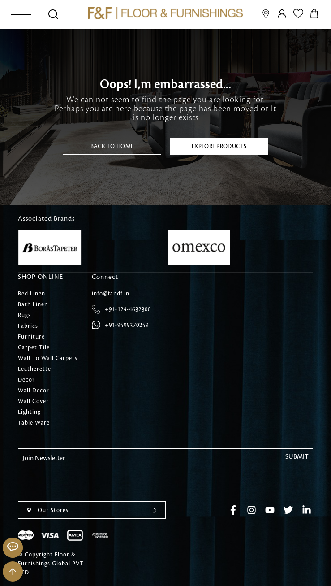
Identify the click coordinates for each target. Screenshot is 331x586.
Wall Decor (33, 390)
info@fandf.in (110, 294)
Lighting (29, 412)
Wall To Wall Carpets (47, 358)
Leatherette (34, 369)
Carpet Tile (34, 347)
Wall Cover (33, 401)
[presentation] (86, 483)
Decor (26, 380)
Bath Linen (33, 304)
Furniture (31, 337)
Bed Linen (31, 294)
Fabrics (28, 326)
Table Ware (34, 423)
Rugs (24, 315)
